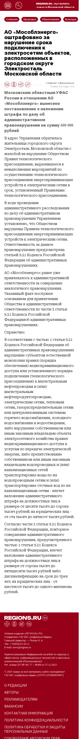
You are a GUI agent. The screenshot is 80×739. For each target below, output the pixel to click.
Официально (66, 82)
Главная (51, 82)
